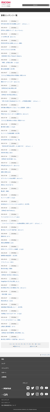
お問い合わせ (28, 1)
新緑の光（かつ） (6, 236)
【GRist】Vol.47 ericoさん (8, 210)
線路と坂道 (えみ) (6, 172)
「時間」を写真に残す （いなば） (10, 62)
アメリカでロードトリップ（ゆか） (10, 217)
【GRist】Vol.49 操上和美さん (9, 94)
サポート (44, 10)
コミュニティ (33, 10)
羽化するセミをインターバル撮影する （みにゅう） (15, 114)
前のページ (17, 346)
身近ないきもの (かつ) (7, 185)
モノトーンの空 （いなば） (8, 197)
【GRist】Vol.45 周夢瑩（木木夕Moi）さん (12, 333)
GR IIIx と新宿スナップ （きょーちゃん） (12, 30)
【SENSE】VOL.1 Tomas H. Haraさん (11, 56)
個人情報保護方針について (9, 405)
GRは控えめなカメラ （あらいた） (10, 165)
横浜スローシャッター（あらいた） (10, 82)
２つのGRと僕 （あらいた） (8, 36)
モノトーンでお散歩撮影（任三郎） (10, 133)
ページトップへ (46, 355)
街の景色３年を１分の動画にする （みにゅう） (14, 288)
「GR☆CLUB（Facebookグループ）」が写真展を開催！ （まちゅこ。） (21, 101)
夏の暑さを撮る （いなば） (8, 127)
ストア (22, 10)
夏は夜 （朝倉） (5, 191)
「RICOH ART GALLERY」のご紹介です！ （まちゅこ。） (17, 146)
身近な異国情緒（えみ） (7, 242)
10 (35, 344)
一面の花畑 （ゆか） (6, 294)
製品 (14, 10)
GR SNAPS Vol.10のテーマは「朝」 (11, 140)
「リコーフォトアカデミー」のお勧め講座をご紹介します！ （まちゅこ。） (22, 223)
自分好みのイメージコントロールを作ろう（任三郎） (15, 204)
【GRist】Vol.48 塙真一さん (8, 159)
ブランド (5, 10)
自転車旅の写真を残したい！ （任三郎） (12, 307)
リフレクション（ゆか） (7, 262)
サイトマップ (5, 400)
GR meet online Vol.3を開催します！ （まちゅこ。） (15, 24)
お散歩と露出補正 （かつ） (8, 326)
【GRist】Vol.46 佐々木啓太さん (10, 275)
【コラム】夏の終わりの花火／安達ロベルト (13, 120)
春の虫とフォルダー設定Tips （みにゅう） (12, 230)
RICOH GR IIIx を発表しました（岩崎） (12, 43)
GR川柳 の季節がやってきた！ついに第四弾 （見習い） (16, 107)
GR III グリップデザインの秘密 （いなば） (12, 249)
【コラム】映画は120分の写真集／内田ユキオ (13, 75)
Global (39, 1)
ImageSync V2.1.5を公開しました (10, 281)
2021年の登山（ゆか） (7, 152)
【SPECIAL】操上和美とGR (8, 88)
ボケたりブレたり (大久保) (8, 49)
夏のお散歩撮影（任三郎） (8, 69)
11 (39, 344)
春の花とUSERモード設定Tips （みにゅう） (13, 339)
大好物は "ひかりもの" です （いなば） (11, 313)
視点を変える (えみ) (7, 300)
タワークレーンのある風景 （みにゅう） (12, 178)
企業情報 (4, 377)
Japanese (35, 5)
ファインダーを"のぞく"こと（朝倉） (11, 320)
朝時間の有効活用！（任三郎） (9, 255)
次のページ (33, 346)
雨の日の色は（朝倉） (7, 268)
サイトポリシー (6, 402)
